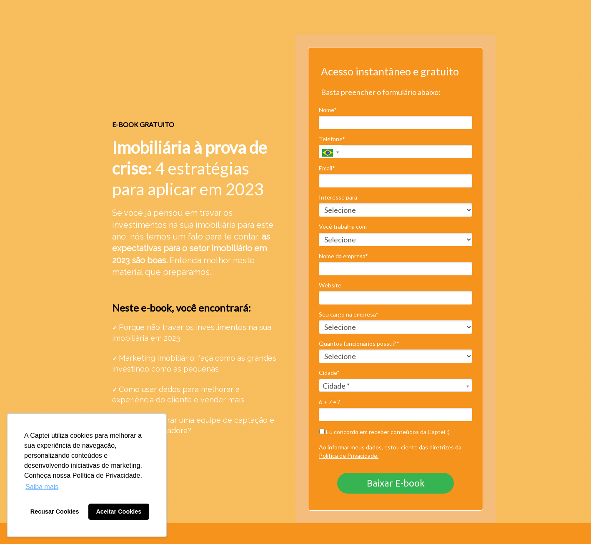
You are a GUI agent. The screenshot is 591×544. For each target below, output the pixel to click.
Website (330, 285)
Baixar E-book (396, 483)
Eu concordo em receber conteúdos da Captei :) (384, 431)
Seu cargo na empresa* (348, 314)
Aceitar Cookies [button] (118, 511)
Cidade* (329, 372)
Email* (327, 168)
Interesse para (338, 197)
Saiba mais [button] (41, 486)
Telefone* (332, 138)
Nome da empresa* (343, 256)
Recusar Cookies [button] (54, 511)
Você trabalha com (343, 226)
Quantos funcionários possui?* (359, 343)
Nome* (328, 109)
